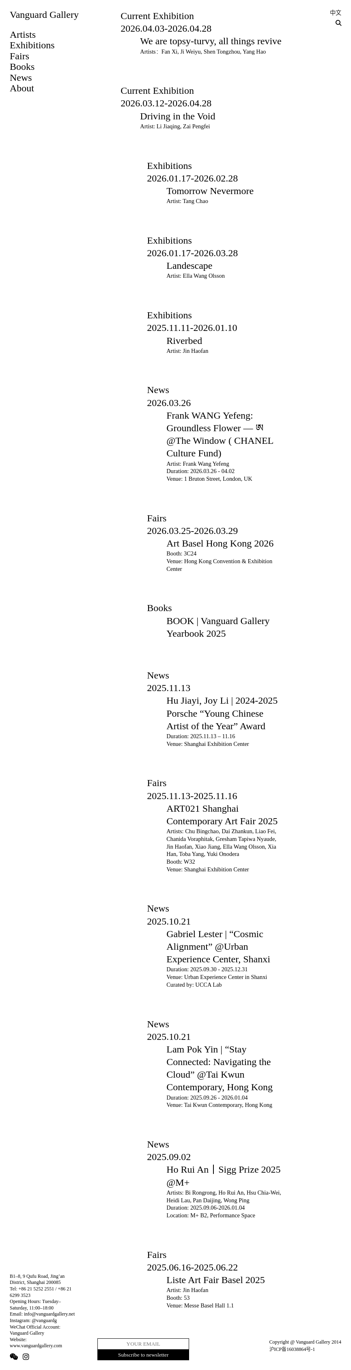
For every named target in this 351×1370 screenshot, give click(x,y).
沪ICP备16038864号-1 (292, 1349)
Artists (23, 34)
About (22, 88)
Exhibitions (32, 45)
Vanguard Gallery (44, 14)
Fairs (19, 56)
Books (22, 66)
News (21, 77)
